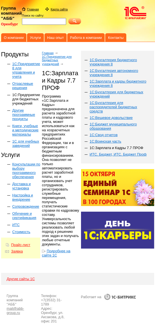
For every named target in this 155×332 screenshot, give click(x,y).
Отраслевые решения (22, 85)
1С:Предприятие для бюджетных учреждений (26, 99)
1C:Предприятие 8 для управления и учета (26, 70)
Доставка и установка (21, 186)
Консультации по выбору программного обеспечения (26, 170)
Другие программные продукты (23, 114)
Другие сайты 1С (21, 279)
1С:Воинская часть (105, 141)
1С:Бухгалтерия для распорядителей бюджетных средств (113, 107)
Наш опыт (55, 38)
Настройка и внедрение (22, 197)
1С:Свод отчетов (104, 135)
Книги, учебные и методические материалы (25, 130)
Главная (47, 53)
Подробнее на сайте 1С (56, 253)
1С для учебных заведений (25, 143)
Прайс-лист (20, 245)
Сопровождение (25, 206)
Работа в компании (86, 38)
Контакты (115, 38)
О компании (14, 38)
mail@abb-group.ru (15, 310)
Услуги (35, 38)
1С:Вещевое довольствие (111, 118)
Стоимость (21, 232)
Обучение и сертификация (24, 215)
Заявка (17, 251)
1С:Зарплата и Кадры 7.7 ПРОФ (116, 148)
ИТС (16, 225)
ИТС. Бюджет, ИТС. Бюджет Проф (118, 154)
